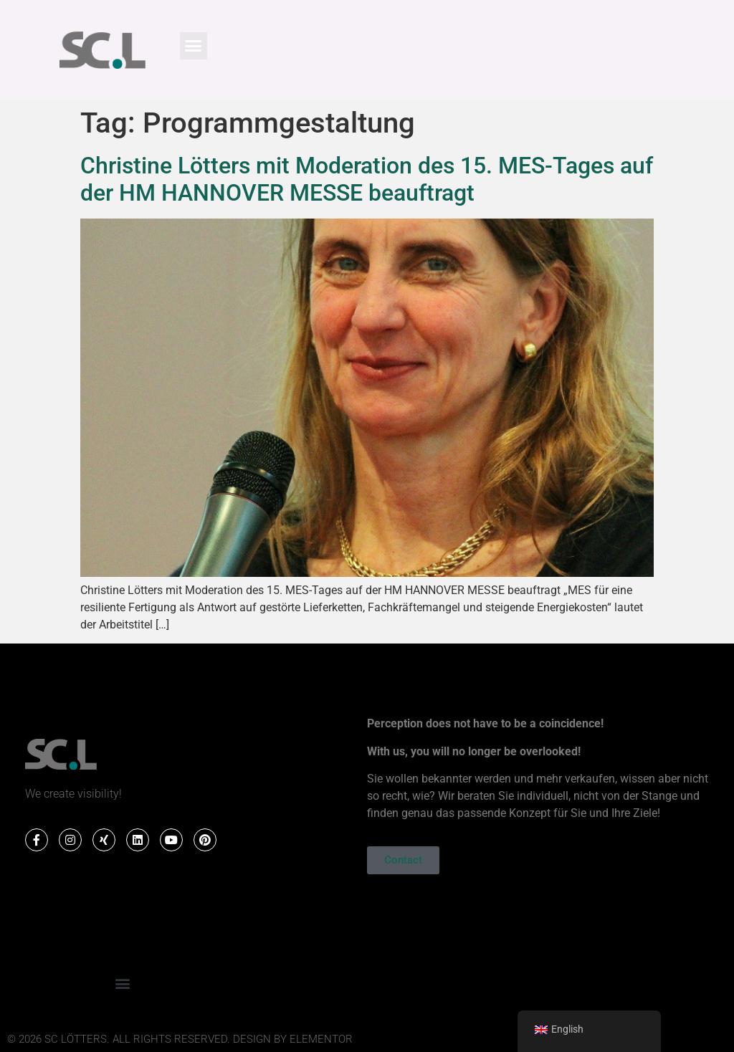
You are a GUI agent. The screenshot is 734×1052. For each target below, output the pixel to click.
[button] (193, 45)
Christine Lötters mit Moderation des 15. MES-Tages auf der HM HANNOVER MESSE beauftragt (366, 179)
